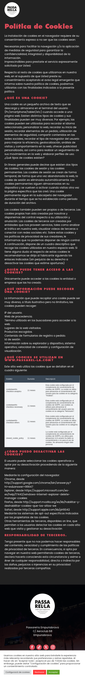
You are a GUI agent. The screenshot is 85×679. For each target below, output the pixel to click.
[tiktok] (39, 647)
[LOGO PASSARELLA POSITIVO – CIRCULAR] (12, 3)
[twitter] (46, 647)
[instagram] (53, 647)
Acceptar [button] (53, 672)
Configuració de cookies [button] (18, 672)
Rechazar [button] (39, 672)
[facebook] (32, 647)
